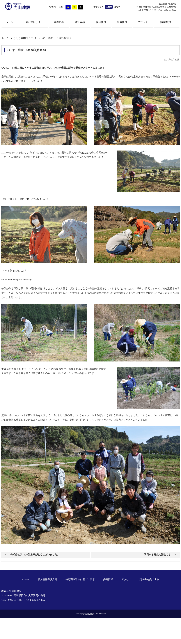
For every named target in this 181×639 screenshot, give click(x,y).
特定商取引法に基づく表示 (80, 579)
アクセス (143, 22)
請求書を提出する (149, 579)
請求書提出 (166, 22)
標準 (61, 7)
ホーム (9, 22)
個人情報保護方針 (47, 579)
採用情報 (101, 22)
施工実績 (80, 22)
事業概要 (59, 22)
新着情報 (122, 22)
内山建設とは (33, 22)
